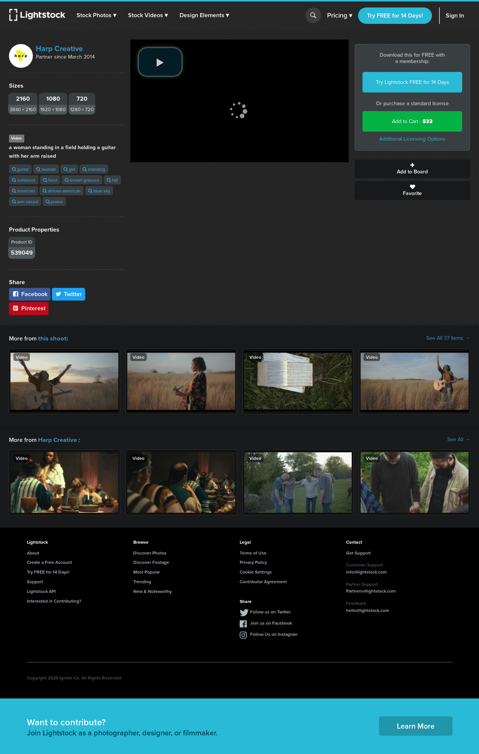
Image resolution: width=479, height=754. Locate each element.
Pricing (339, 15)
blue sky (99, 191)
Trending (142, 581)
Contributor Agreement (263, 581)
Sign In (455, 15)
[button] (96, 15)
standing (94, 169)
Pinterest (29, 308)
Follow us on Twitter (270, 611)
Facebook (29, 294)
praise (54, 201)
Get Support (358, 552)
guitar (20, 169)
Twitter (69, 294)
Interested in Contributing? (54, 600)
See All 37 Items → (448, 338)
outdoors (23, 180)
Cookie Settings (256, 571)
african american (62, 191)
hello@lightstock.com (367, 609)
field (50, 180)
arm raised (25, 201)
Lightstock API (41, 590)
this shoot (51, 338)
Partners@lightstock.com (371, 590)
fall (112, 180)
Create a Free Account (49, 561)
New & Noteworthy (152, 590)
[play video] (160, 62)
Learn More (416, 725)
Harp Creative (59, 48)
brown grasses (82, 180)
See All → (458, 439)
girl (69, 169)
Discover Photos (150, 552)
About (33, 552)
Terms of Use (253, 552)
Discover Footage (151, 561)
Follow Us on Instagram (274, 633)
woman (46, 169)
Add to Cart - (412, 121)
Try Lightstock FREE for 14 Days (412, 82)
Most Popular (146, 571)
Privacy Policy (253, 561)
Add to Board (412, 169)
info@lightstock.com (366, 571)
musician (23, 191)
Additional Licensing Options (412, 139)
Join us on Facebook (271, 622)
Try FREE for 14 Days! (395, 15)
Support (35, 581)
